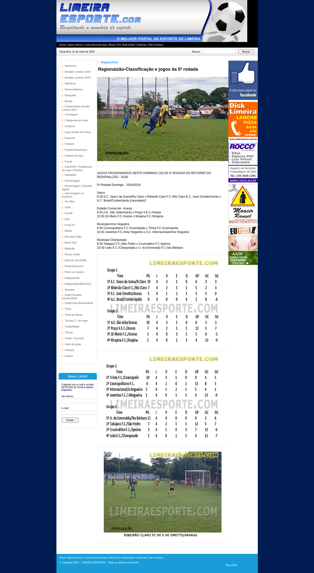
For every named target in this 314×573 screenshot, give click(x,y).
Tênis (68, 308)
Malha (68, 230)
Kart (67, 219)
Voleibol (69, 350)
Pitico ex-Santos (74, 272)
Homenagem (72, 180)
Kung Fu (70, 224)
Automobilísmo (74, 89)
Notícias (141, 44)
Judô (68, 207)
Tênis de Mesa (73, 314)
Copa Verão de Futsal (78, 132)
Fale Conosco (155, 44)
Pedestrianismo (74, 266)
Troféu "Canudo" (75, 338)
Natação (70, 248)
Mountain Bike (73, 236)
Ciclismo (70, 126)
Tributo (69, 332)
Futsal (68, 161)
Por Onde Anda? (126, 44)
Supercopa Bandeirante (79, 302)
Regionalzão (72, 277)
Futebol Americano (76, 149)
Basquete (70, 95)
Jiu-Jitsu (70, 201)
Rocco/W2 (231, 565)
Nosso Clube (72, 254)
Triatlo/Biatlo (72, 326)
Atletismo (70, 83)
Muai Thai (71, 242)
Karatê (69, 213)
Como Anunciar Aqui (96, 44)
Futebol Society (74, 155)
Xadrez (69, 356)
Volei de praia (73, 344)
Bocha (68, 101)
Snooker (70, 289)
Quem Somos (75, 44)
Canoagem (71, 114)
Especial (70, 137)
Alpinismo (71, 65)
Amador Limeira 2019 (78, 77)
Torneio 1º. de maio (76, 320)
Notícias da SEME (76, 260)
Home (62, 44)
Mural (112, 44)
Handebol (70, 174)
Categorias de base (76, 120)
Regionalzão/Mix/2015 (78, 283)
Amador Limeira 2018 (78, 71)
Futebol (69, 143)
